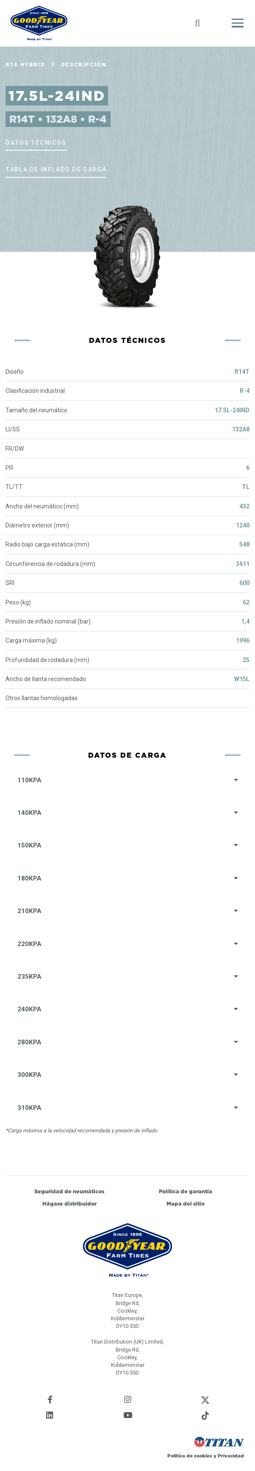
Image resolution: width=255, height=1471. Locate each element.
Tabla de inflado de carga (56, 169)
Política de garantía (185, 1191)
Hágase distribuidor (69, 1203)
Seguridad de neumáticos (69, 1191)
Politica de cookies (189, 1455)
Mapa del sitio (185, 1203)
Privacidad (231, 1455)
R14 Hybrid (25, 64)
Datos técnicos (36, 142)
